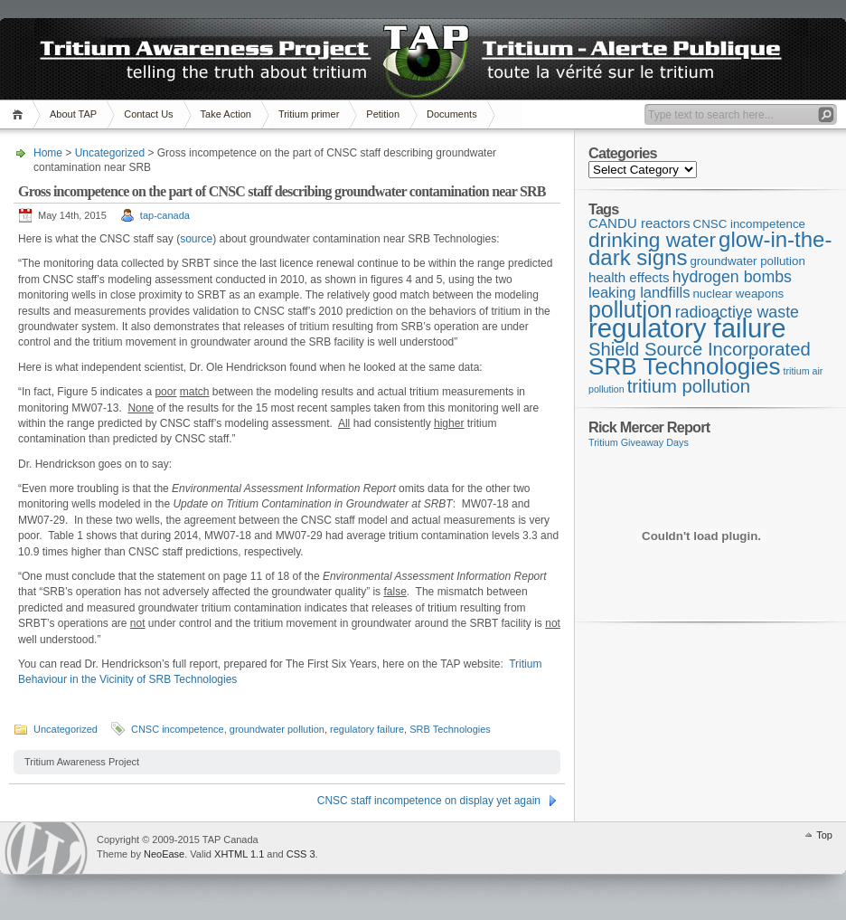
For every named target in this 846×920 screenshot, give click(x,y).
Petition (383, 114)
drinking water (652, 239)
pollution (630, 309)
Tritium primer (308, 114)
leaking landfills (639, 292)
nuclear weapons (738, 293)
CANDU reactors (639, 223)
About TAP (73, 114)
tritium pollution (688, 386)
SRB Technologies (450, 729)
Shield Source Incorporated (699, 349)
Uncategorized (110, 153)
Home (20, 114)
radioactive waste (737, 312)
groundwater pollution (277, 729)
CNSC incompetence (177, 729)
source (196, 238)
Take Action (226, 114)
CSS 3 (301, 854)
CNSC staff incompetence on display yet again (428, 800)
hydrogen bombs (732, 277)
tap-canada (165, 215)
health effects (629, 277)
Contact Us (148, 114)
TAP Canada (86, 52)
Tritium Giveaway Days (638, 442)
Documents (452, 114)
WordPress (46, 848)
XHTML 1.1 (239, 854)
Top (824, 835)
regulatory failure (367, 729)
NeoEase (164, 854)
